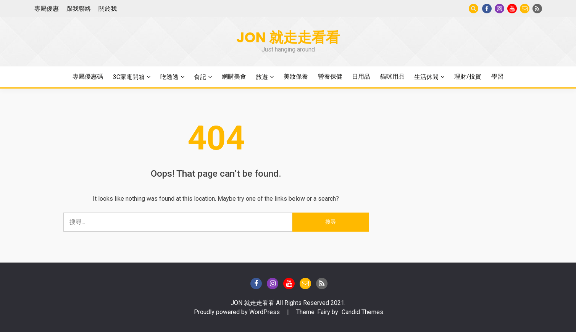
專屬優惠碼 (88, 76)
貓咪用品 (392, 76)
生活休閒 (426, 77)
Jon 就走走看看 (288, 37)
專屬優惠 (46, 8)
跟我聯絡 (78, 8)
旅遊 (262, 77)
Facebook (487, 8)
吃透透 (169, 77)
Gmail (524, 8)
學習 (497, 76)
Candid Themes (362, 312)
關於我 (107, 8)
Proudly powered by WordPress (237, 312)
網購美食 (234, 76)
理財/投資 (467, 76)
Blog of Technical (537, 8)
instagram (499, 8)
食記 (200, 77)
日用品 (361, 76)
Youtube (512, 8)
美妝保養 (296, 76)
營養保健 (330, 76)
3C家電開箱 (129, 77)
